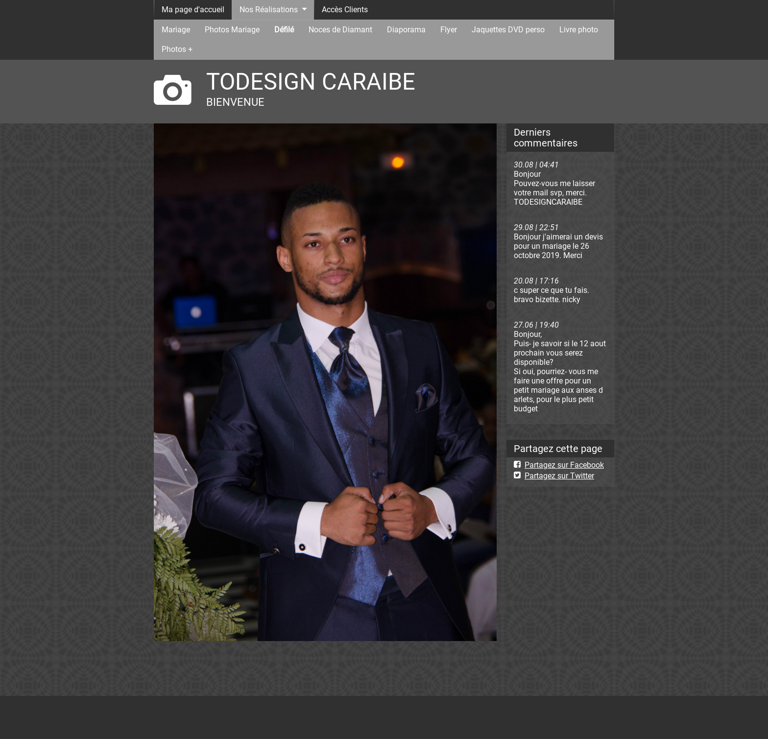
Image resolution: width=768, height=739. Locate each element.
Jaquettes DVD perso (508, 29)
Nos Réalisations (269, 9)
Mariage (176, 29)
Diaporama (406, 29)
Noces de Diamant (340, 29)
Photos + (177, 49)
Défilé (284, 29)
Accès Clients (345, 9)
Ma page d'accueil (193, 9)
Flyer (448, 29)
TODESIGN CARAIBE (310, 81)
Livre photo (578, 29)
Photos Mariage (232, 29)
